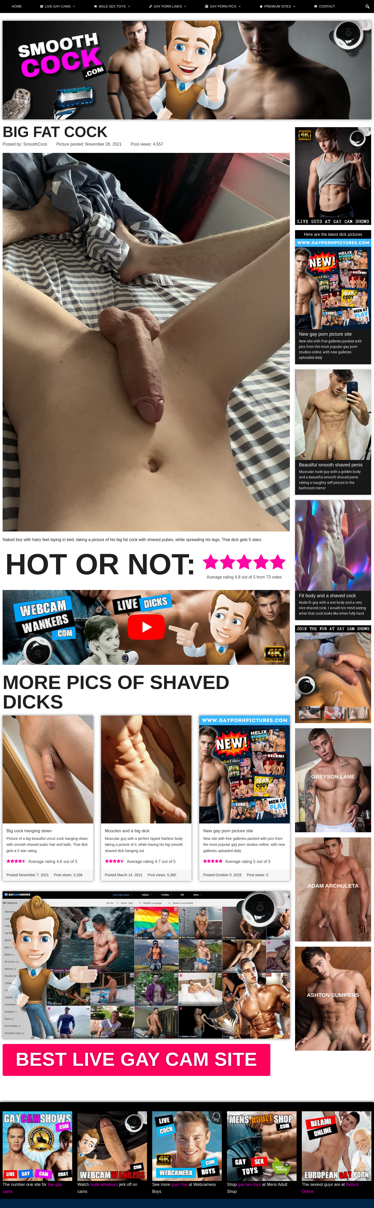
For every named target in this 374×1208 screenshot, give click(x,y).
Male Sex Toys (115, 6)
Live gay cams (60, 6)
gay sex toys (249, 1184)
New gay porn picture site (228, 830)
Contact (327, 6)
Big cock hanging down (29, 830)
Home (17, 6)
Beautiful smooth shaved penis (331, 464)
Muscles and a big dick (127, 830)
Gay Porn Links (170, 6)
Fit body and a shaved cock (327, 595)
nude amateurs (104, 1184)
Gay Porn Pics (225, 6)
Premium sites (280, 6)
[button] (367, 6)
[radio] (210, 563)
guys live (179, 1184)
